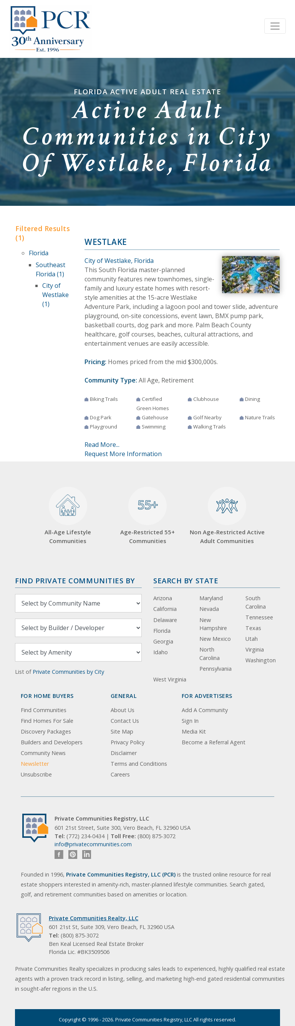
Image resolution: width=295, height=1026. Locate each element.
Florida (38, 253)
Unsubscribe (36, 774)
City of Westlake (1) (55, 294)
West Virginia (169, 679)
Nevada (209, 608)
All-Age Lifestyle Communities (68, 516)
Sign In (190, 720)
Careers (120, 774)
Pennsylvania (215, 668)
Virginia (254, 649)
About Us (122, 710)
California (165, 608)
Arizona (162, 598)
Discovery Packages (46, 731)
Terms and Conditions (139, 763)
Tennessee (259, 617)
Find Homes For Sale (47, 720)
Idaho (160, 652)
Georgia (163, 641)
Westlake (106, 241)
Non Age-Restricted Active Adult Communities (227, 516)
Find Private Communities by (75, 580)
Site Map (122, 731)
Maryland (211, 598)
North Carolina (209, 654)
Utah (251, 638)
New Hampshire (213, 624)
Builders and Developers (52, 742)
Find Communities (43, 710)
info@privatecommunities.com (93, 844)
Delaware (165, 620)
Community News (43, 753)
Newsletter (35, 763)
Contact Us (125, 720)
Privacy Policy (127, 742)
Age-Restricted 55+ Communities (147, 516)
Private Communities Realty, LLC (93, 918)
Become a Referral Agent (213, 742)
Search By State (185, 580)
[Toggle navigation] (275, 26)
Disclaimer (124, 753)
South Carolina (255, 602)
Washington (260, 660)
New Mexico (215, 638)
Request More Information (123, 454)
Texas (253, 628)
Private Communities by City (68, 671)
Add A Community (205, 710)
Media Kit (194, 731)
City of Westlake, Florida (119, 260)
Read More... (102, 444)
